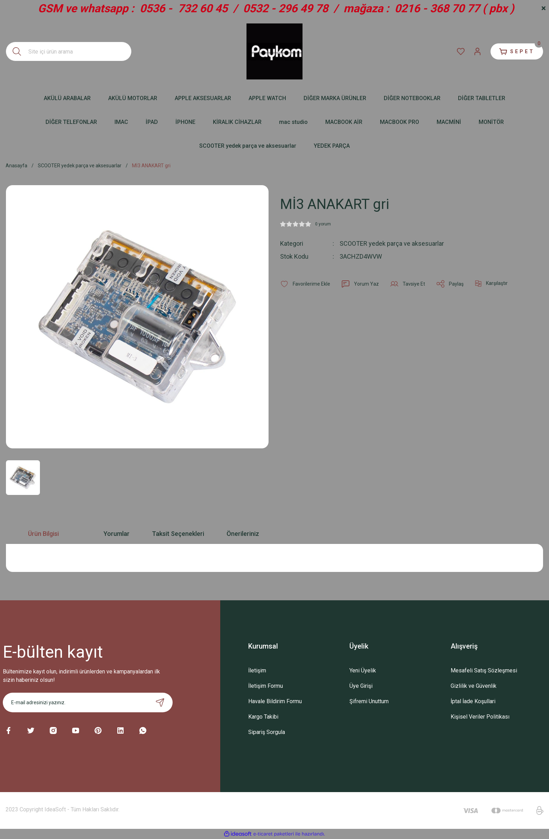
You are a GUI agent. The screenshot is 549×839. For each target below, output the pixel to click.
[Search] (69, 51)
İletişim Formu (265, 686)
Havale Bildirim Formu (275, 701)
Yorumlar (117, 533)
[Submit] (160, 702)
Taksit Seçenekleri (178, 533)
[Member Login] (477, 51)
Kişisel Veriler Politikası (480, 716)
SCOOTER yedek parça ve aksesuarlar (392, 243)
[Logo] (274, 51)
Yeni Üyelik (362, 670)
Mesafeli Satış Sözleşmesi (484, 670)
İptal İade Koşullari (473, 701)
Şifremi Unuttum (369, 701)
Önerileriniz (243, 533)
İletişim (257, 670)
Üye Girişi (361, 686)
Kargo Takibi (263, 716)
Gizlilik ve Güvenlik (473, 686)
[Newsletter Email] (88, 702)
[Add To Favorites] (305, 284)
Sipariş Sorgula (266, 732)
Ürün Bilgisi (43, 533)
